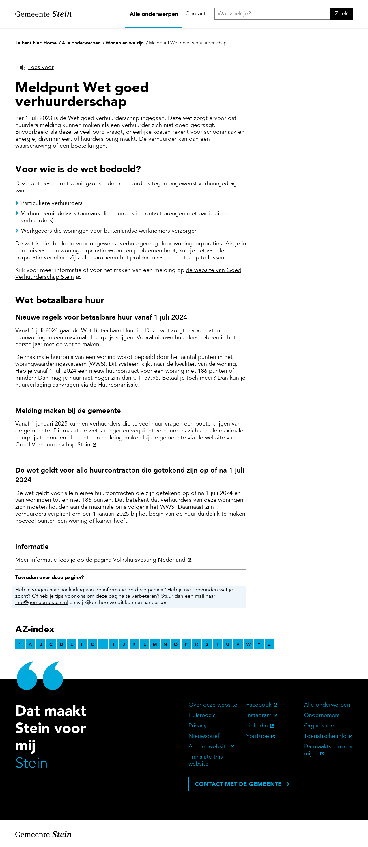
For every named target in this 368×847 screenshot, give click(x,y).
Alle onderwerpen (154, 13)
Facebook (259, 705)
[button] (37, 67)
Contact (195, 14)
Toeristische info (325, 736)
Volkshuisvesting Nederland (149, 560)
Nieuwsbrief (203, 736)
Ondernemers (322, 715)
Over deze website (212, 705)
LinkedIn (257, 726)
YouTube (257, 736)
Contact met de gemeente (238, 784)
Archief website (208, 747)
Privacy (197, 726)
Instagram (259, 715)
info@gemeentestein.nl (41, 602)
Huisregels (202, 715)
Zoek (341, 14)
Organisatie (319, 726)
